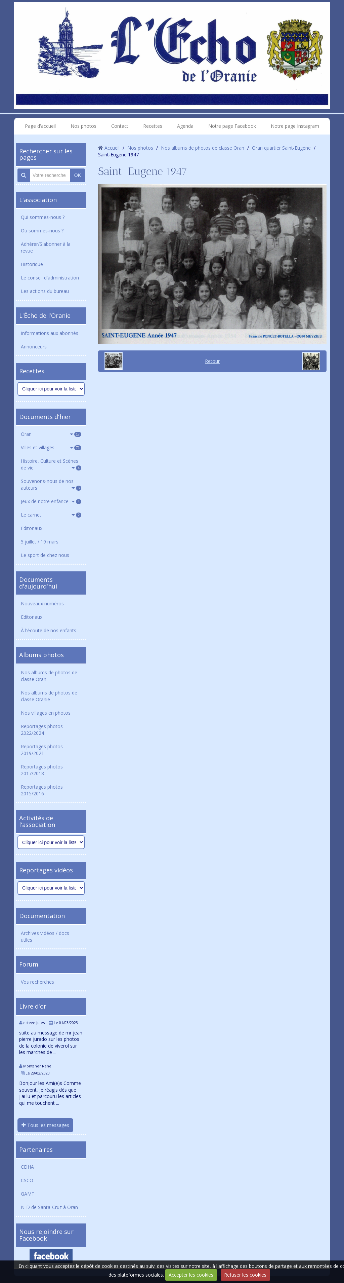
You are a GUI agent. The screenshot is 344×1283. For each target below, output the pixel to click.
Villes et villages (51, 447)
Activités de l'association (37, 821)
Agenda (185, 126)
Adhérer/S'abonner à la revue (46, 247)
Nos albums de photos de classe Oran (49, 675)
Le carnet (51, 515)
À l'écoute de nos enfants (48, 630)
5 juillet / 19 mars (39, 541)
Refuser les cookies (245, 1275)
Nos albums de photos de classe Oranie (49, 696)
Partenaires (36, 1149)
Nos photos (83, 126)
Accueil (112, 148)
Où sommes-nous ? (42, 230)
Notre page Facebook (232, 126)
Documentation (42, 916)
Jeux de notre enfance (51, 501)
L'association (38, 200)
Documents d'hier (45, 417)
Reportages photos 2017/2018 (42, 770)
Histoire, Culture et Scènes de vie (51, 464)
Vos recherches (37, 982)
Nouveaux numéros (42, 603)
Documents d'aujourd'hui (38, 582)
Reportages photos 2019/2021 (42, 749)
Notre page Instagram (295, 126)
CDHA (27, 1167)
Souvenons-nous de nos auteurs (51, 484)
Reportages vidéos (46, 870)
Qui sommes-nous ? (42, 217)
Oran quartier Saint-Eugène (281, 148)
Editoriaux (31, 528)
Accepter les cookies (191, 1275)
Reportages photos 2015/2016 (42, 790)
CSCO (27, 1180)
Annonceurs (34, 346)
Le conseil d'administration (50, 277)
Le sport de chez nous (45, 555)
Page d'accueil (40, 126)
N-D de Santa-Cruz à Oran (49, 1207)
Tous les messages (45, 1125)
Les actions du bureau (45, 291)
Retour (212, 361)
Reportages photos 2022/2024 (42, 729)
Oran (51, 434)
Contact (119, 126)
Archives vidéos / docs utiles (45, 936)
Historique (32, 264)
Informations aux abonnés (49, 333)
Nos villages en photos (46, 713)
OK (77, 175)
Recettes (152, 126)
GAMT (28, 1194)
